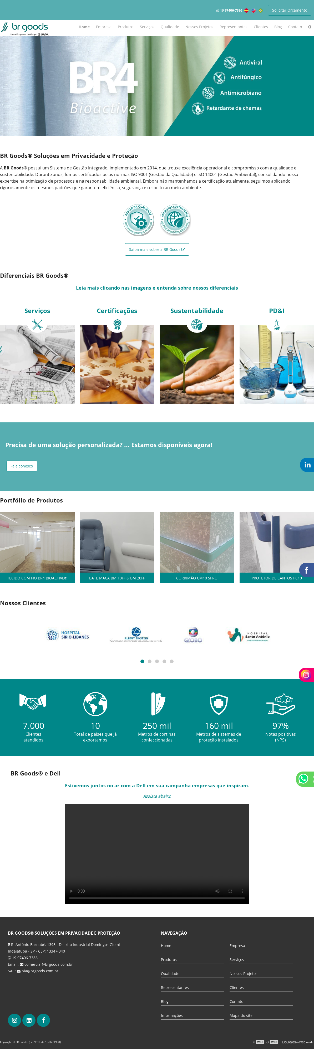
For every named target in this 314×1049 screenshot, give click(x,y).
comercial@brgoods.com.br (48, 964)
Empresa (104, 26)
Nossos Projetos (199, 26)
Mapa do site (241, 1015)
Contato (295, 26)
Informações (172, 1015)
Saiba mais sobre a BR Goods (157, 249)
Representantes (233, 26)
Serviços (147, 26)
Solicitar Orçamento (289, 10)
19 (229, 10)
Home (84, 26)
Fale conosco (22, 466)
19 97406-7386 (23, 957)
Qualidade (170, 26)
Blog (278, 26)
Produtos (126, 26)
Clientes (261, 26)
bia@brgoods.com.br (40, 970)
